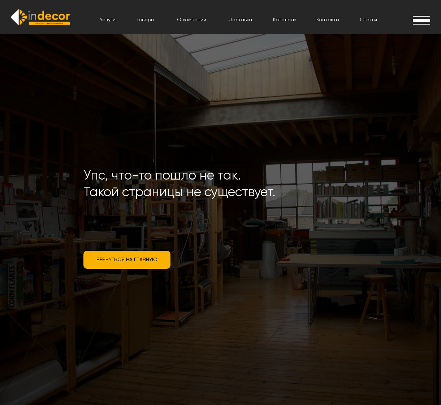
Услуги (108, 19)
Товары (145, 19)
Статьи (368, 19)
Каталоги (284, 19)
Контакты (327, 19)
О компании (191, 19)
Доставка (240, 19)
